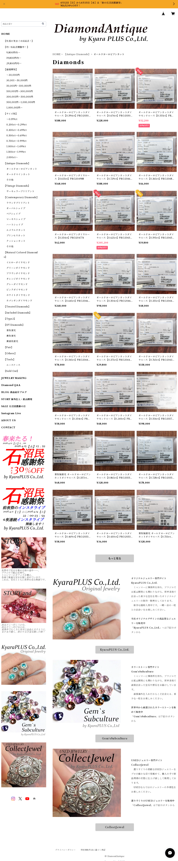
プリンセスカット (15, 235)
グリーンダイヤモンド (18, 267)
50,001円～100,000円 (18, 85)
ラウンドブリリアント (18, 202)
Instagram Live (11, 413)
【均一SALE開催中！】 (16, 47)
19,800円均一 (13, 58)
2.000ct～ (12, 157)
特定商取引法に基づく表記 (93, 850)
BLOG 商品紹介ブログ (14, 392)
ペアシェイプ (13, 213)
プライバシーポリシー (65, 850)
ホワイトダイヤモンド (18, 295)
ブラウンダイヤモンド (18, 273)
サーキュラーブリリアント (20, 191)
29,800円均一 (13, 63)
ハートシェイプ (14, 224)
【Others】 (10, 353)
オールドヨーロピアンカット (21, 168)
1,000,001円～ (14, 107)
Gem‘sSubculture (114, 738)
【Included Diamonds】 (18, 312)
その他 (9, 179)
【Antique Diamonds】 (77, 54)
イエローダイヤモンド (18, 262)
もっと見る (114, 558)
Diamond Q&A (11, 385)
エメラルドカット (15, 230)
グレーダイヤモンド (17, 284)
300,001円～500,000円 (19, 96)
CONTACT (8, 427)
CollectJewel (114, 827)
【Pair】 (8, 347)
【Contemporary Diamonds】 (21, 197)
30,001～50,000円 (17, 80)
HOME (57, 54)
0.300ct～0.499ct (16, 130)
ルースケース (13, 365)
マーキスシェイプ (15, 219)
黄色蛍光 (11, 335)
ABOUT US (8, 420)
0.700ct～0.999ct (16, 141)
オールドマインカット (18, 174)
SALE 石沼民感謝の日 (13, 406)
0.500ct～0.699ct (16, 135)
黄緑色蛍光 (12, 341)
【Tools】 (10, 359)
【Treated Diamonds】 (17, 306)
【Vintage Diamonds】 (17, 185)
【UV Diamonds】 (14, 324)
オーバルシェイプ (15, 208)
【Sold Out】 (11, 371)
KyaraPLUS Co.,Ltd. (114, 649)
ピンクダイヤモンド (17, 289)
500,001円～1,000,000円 (20, 102)
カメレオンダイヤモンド (19, 300)
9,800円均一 (13, 52)
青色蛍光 (11, 330)
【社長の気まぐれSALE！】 (19, 41)
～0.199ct (11, 119)
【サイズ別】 (11, 113)
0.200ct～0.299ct (16, 124)
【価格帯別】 (11, 69)
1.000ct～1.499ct (16, 146)
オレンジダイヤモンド (18, 278)
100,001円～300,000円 (19, 91)
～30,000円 (13, 75)
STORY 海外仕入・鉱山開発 (16, 399)
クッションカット (15, 241)
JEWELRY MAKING (14, 378)
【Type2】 (10, 318)
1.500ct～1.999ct (16, 151)
